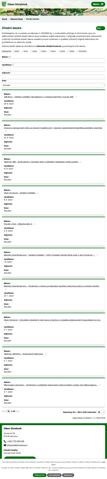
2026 (72, 51)
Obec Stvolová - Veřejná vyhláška (21, 193)
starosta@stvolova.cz (17, 445)
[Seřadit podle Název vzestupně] (11, 55)
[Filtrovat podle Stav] (53, 85)
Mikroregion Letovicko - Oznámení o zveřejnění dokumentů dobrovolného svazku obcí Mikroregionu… (52, 385)
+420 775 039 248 (15, 441)
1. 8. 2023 (8, 262)
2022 (34, 51)
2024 (53, 51)
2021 (26, 51)
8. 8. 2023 (8, 199)
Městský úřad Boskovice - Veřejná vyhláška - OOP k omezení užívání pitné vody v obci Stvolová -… (51, 255)
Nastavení (68, 475)
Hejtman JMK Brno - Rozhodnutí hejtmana (25, 354)
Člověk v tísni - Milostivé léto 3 (20, 224)
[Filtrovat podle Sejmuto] (53, 77)
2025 (62, 51)
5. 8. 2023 (8, 231)
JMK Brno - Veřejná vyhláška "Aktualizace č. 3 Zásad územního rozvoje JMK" (41, 97)
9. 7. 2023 (8, 392)
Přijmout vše (40, 475)
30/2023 (83, 51)
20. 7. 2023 (9, 296)
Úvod (4, 19)
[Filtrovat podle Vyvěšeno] (53, 69)
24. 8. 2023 (9, 137)
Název (6, 57)
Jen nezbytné (54, 475)
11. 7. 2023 (8, 329)
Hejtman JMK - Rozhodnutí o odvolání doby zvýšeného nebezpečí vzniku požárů (43, 162)
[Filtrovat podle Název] (53, 61)
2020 (17, 51)
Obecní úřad (16, 19)
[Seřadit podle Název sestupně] (11, 56)
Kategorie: (6, 51)
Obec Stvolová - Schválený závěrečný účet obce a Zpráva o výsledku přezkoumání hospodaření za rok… (52, 321)
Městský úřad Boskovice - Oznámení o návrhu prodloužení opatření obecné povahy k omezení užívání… (52, 287)
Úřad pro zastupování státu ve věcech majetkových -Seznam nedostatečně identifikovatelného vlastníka (53, 129)
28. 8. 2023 (9, 103)
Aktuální (7, 114)
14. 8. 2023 (8, 168)
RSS (100, 28)
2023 (44, 51)
